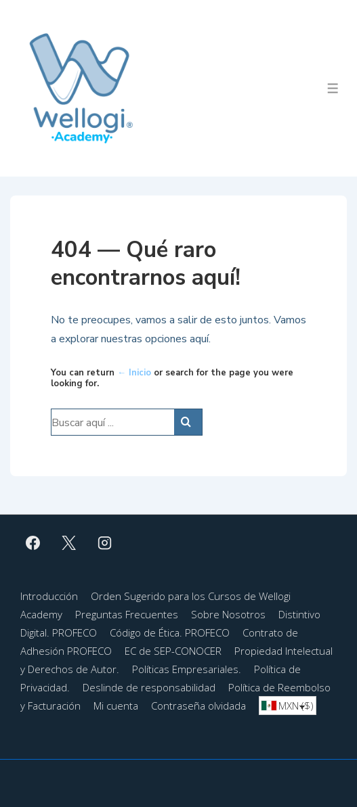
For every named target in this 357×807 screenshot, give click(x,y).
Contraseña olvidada (198, 705)
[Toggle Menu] (333, 88)
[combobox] (287, 705)
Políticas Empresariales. (186, 669)
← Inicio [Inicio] (134, 373)
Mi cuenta (115, 705)
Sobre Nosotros (228, 614)
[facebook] (33, 542)
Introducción (49, 596)
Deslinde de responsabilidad (149, 687)
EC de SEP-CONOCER (173, 651)
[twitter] (69, 542)
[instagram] (105, 542)
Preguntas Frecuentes (126, 614)
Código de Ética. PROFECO (170, 632)
